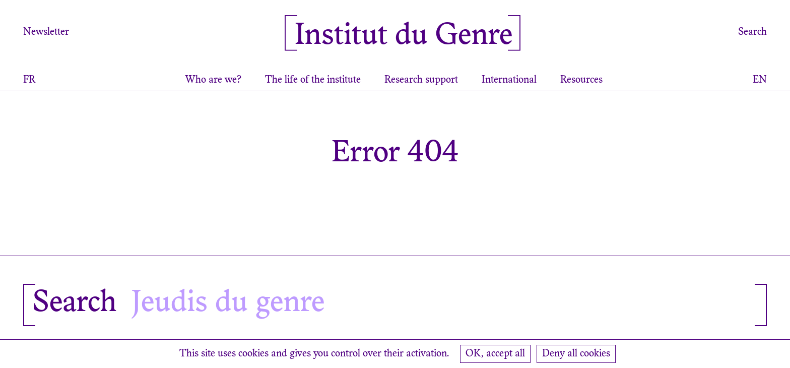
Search (752, 32)
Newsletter (46, 32)
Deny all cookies (576, 354)
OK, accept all (495, 354)
